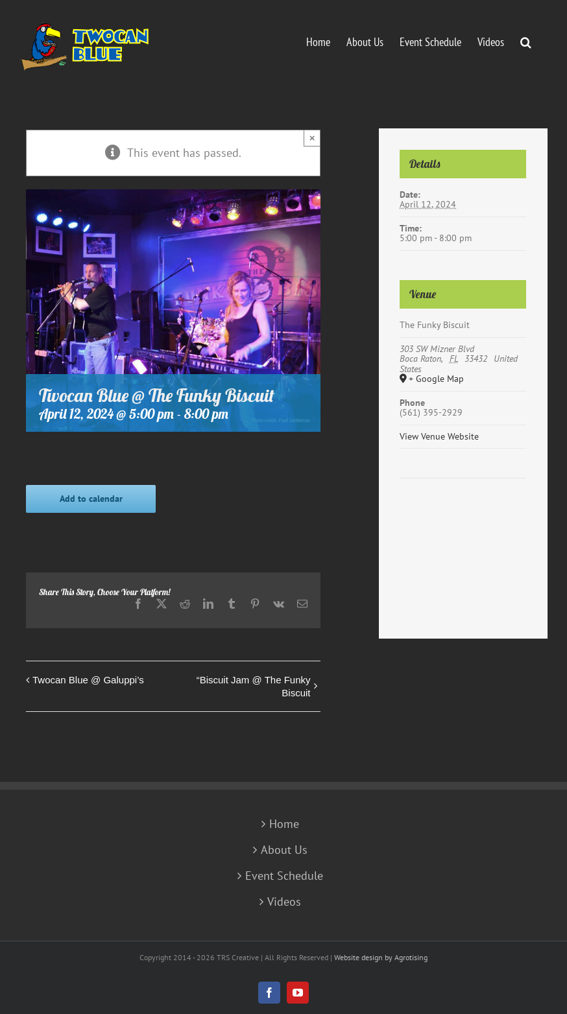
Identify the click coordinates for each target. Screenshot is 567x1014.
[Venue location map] (463, 517)
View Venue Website (439, 436)
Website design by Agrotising (381, 957)
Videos (284, 901)
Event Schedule (284, 875)
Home (284, 824)
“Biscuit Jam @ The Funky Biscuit (254, 686)
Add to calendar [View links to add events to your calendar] (91, 498)
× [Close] (312, 137)
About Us (284, 849)
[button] (525, 41)
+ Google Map (436, 379)
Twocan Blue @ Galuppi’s (88, 679)
